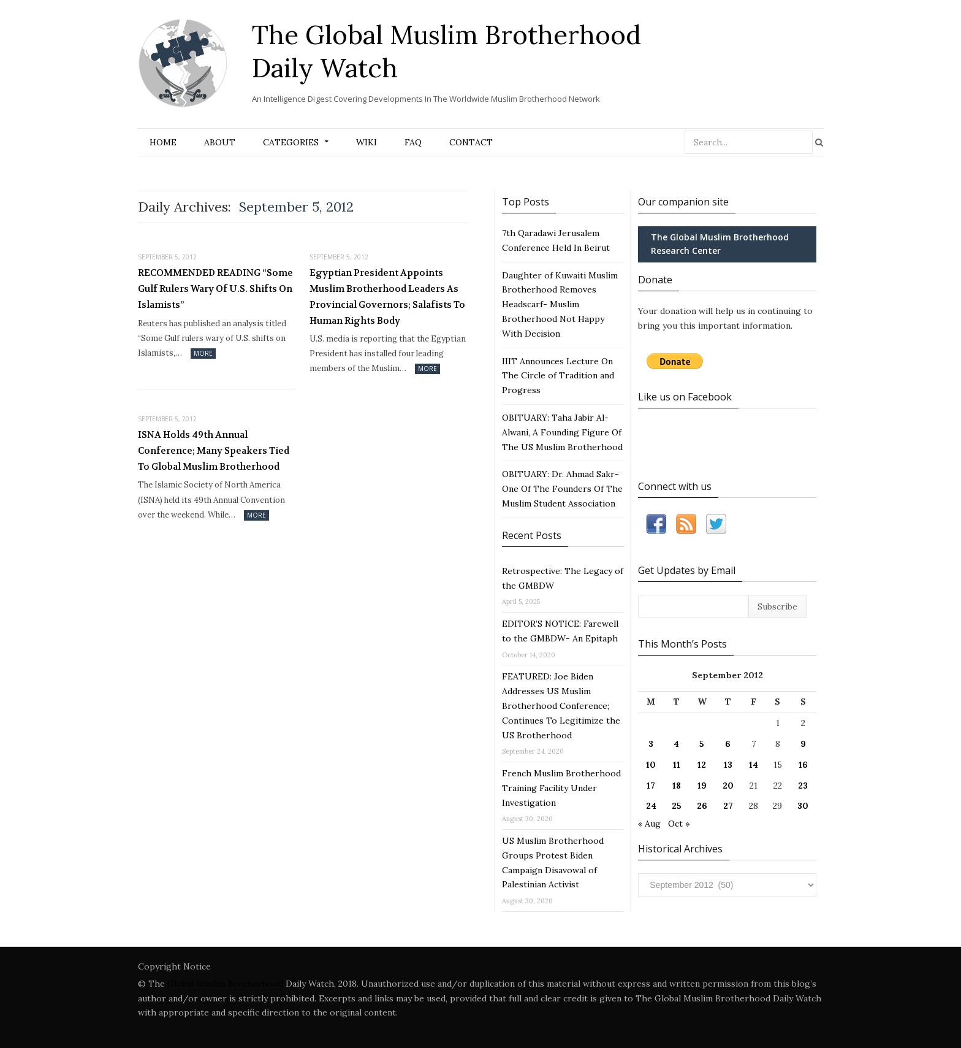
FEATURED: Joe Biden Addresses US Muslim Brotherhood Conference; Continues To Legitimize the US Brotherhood (561, 705)
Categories (291, 142)
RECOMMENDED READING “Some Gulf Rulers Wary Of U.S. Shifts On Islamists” (215, 288)
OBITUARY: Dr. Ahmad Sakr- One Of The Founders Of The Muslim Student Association (562, 489)
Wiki (366, 142)
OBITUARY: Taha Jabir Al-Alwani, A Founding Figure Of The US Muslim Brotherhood (562, 432)
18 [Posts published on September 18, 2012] (676, 785)
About (219, 142)
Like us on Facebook (685, 397)
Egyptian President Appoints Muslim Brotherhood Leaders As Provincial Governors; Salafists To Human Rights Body (387, 296)
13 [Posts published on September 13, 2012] (728, 764)
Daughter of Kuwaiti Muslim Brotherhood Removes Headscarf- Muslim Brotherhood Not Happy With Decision (560, 304)
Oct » (678, 823)
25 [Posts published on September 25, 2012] (677, 805)
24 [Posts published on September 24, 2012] (651, 805)
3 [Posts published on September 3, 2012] (650, 743)
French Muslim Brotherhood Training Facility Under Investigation (561, 788)
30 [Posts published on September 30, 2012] (802, 805)
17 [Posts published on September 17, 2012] (651, 785)
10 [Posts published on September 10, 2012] (651, 764)
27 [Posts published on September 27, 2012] (728, 805)
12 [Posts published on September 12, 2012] (701, 764)
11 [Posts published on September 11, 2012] (676, 764)
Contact (471, 142)
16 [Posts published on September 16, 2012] (803, 764)
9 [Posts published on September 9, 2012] (803, 743)
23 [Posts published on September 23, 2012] (803, 785)
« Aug (649, 823)
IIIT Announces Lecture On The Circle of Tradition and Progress (558, 376)
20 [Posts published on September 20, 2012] (728, 785)
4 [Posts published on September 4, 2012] (676, 743)
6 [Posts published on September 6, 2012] (728, 743)
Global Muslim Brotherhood (225, 983)
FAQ (413, 142)
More (203, 353)
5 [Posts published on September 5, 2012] (701, 743)
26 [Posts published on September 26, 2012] (702, 805)
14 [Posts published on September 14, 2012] (753, 764)
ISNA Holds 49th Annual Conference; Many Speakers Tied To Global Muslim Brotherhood (213, 450)
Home (163, 142)
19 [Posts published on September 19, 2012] (702, 785)
